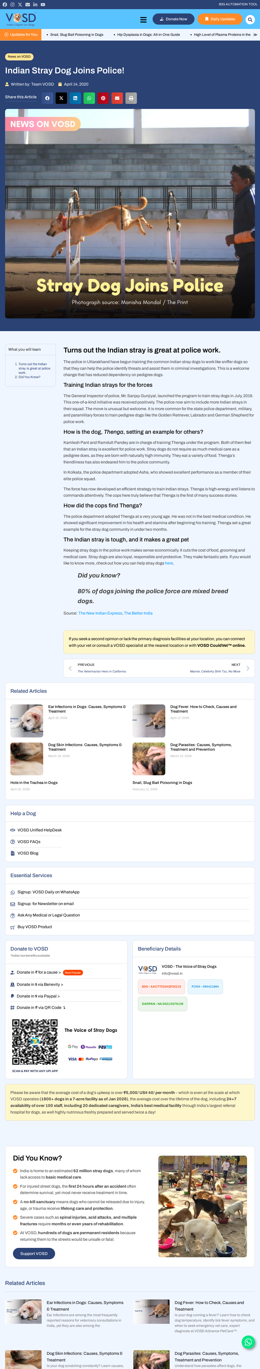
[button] (47, 98)
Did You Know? (30, 377)
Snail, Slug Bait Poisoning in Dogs (162, 783)
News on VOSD (19, 56)
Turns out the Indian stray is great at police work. (34, 368)
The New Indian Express (100, 613)
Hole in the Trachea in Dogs (34, 783)
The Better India (138, 613)
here (169, 563)
